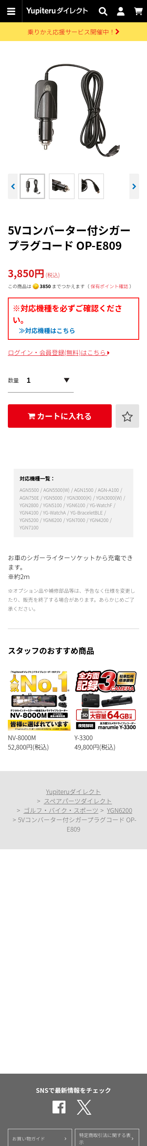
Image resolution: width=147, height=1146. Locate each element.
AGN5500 (30, 489)
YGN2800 (30, 505)
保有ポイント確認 (109, 286)
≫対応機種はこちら (47, 330)
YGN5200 (30, 520)
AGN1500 (84, 489)
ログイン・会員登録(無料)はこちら (59, 352)
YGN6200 (53, 520)
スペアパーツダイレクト (78, 800)
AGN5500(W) (57, 489)
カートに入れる (60, 415)
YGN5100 (53, 505)
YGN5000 (54, 497)
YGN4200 (99, 520)
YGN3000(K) (80, 497)
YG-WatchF (101, 505)
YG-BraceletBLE (87, 512)
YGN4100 (30, 512)
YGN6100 (76, 505)
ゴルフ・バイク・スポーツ (61, 810)
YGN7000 (76, 520)
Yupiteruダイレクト (73, 791)
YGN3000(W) (109, 497)
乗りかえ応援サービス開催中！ (73, 31)
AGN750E (30, 497)
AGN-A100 (109, 489)
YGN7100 (29, 527)
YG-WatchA (55, 512)
